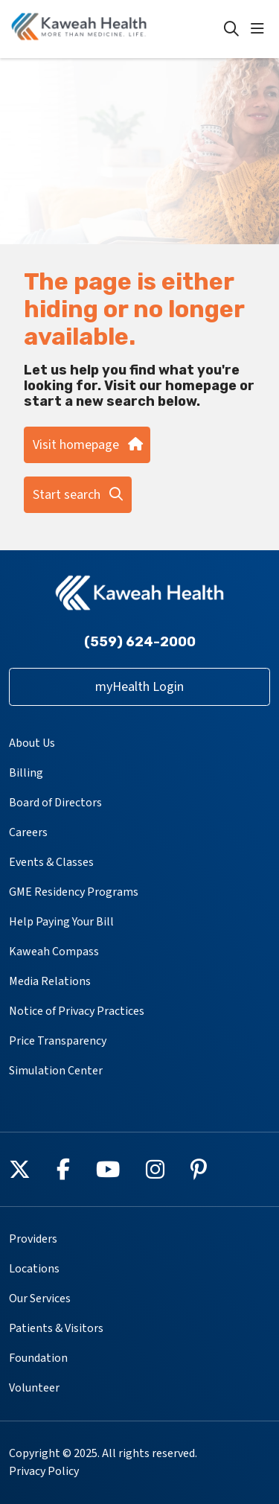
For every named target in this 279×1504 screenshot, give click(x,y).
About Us (32, 743)
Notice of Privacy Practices (76, 1011)
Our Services (40, 1298)
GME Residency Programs (73, 892)
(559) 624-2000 (140, 642)
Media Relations (50, 981)
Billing (26, 773)
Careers (28, 832)
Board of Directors (55, 802)
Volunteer (34, 1388)
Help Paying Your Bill (61, 922)
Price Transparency (57, 1041)
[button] (260, 29)
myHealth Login (139, 687)
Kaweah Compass (54, 951)
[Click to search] (231, 29)
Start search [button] (78, 494)
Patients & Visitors (56, 1328)
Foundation (38, 1358)
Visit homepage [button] (87, 445)
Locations (34, 1269)
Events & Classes (51, 862)
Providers (33, 1239)
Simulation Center (56, 1070)
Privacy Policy (44, 1471)
